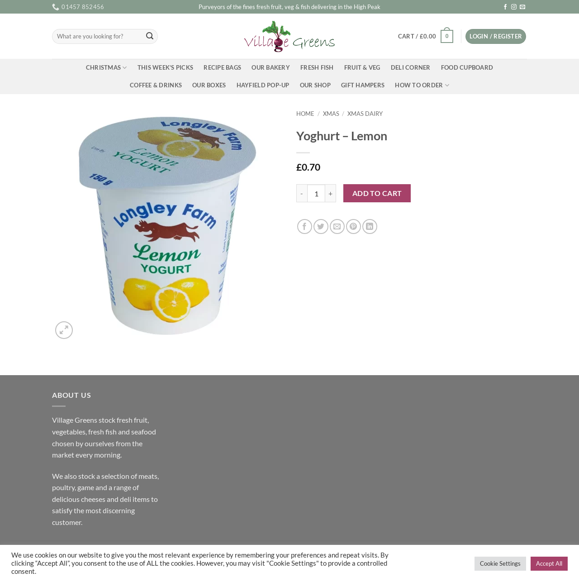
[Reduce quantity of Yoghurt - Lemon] (301, 193)
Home (305, 113)
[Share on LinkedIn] (369, 226)
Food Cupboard (467, 67)
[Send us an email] (522, 7)
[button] (425, 37)
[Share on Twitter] (320, 226)
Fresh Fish (317, 67)
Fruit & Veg (362, 67)
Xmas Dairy (365, 113)
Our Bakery (271, 67)
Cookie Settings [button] (500, 563)
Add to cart (377, 193)
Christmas (106, 67)
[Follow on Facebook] (505, 7)
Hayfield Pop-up (263, 85)
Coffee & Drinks (156, 85)
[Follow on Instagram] (514, 7)
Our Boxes (209, 85)
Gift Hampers (362, 85)
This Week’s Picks (165, 67)
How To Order (422, 85)
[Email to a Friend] (337, 226)
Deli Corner (411, 67)
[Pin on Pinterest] (353, 226)
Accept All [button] (549, 563)
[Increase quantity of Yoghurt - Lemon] (330, 193)
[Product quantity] (316, 193)
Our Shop (315, 85)
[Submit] (149, 36)
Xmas (331, 113)
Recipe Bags (222, 67)
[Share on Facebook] (304, 226)
